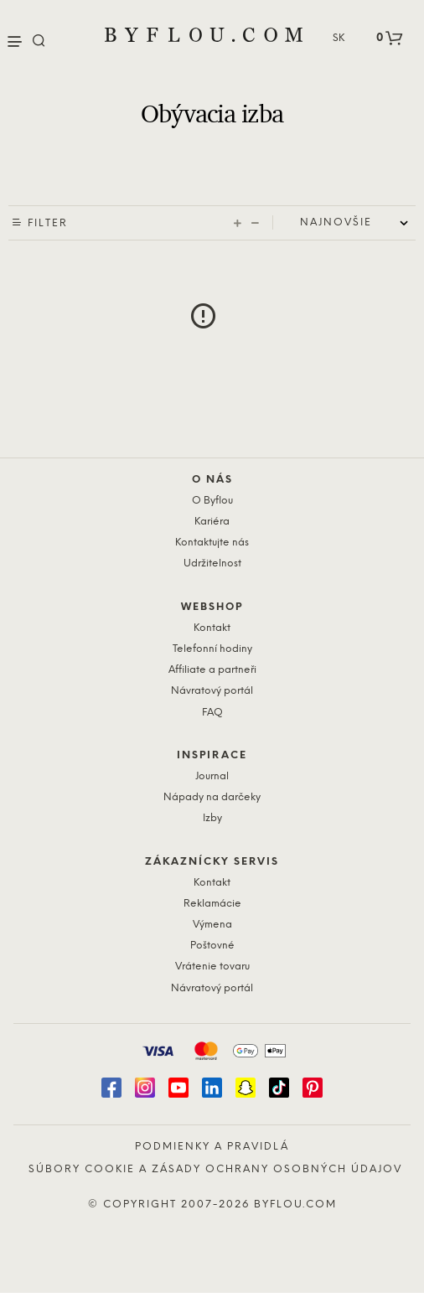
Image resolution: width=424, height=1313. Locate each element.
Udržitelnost (212, 563)
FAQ (212, 712)
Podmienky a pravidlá (212, 1146)
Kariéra (212, 521)
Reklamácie (212, 903)
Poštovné (212, 945)
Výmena (212, 924)
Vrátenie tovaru (212, 966)
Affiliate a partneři (212, 669)
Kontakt (212, 628)
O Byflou (212, 500)
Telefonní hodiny (212, 649)
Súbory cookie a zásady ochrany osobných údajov (215, 1169)
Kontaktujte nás (212, 542)
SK (338, 38)
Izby (212, 818)
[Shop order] (358, 223)
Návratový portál (212, 690)
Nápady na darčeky (212, 797)
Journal (212, 776)
